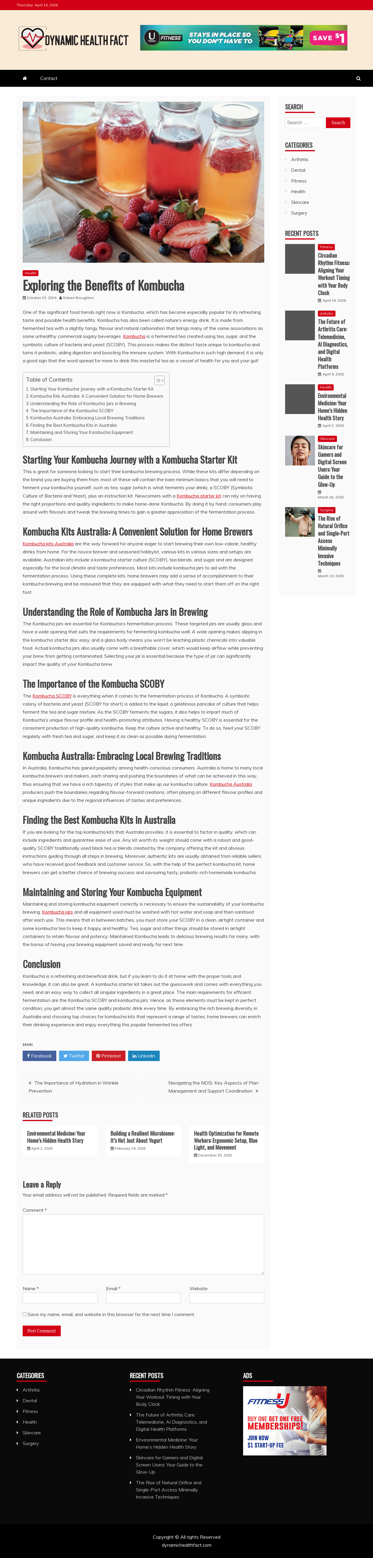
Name (31, 1288)
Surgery (299, 213)
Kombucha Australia (231, 784)
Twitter (74, 1056)
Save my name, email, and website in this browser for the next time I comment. (111, 1314)
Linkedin (144, 1056)
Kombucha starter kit (199, 496)
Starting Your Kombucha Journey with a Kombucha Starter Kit (91, 389)
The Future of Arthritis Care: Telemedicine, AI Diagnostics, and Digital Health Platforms (333, 344)
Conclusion (41, 439)
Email (113, 1288)
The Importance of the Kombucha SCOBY (72, 410)
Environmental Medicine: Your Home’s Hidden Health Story (56, 1136)
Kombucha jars (57, 912)
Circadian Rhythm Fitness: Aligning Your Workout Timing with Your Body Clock (334, 274)
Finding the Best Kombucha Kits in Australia (73, 425)
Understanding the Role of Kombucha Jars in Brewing (83, 403)
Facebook (39, 1056)
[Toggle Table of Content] (156, 380)
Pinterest (108, 1056)
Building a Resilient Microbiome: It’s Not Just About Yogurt (142, 1136)
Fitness (299, 181)
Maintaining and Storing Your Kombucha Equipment (81, 432)
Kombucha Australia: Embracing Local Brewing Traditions (87, 418)
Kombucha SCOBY (52, 696)
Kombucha (134, 336)
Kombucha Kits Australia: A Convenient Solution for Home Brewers (96, 396)
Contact (48, 78)
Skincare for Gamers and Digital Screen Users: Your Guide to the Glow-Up (332, 465)
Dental (298, 170)
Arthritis (299, 159)
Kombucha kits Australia (48, 544)
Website (198, 1288)
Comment (35, 1210)
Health (30, 273)
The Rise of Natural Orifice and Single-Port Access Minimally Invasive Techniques (168, 1490)
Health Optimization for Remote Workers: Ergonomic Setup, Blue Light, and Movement (226, 1140)
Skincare (300, 202)
